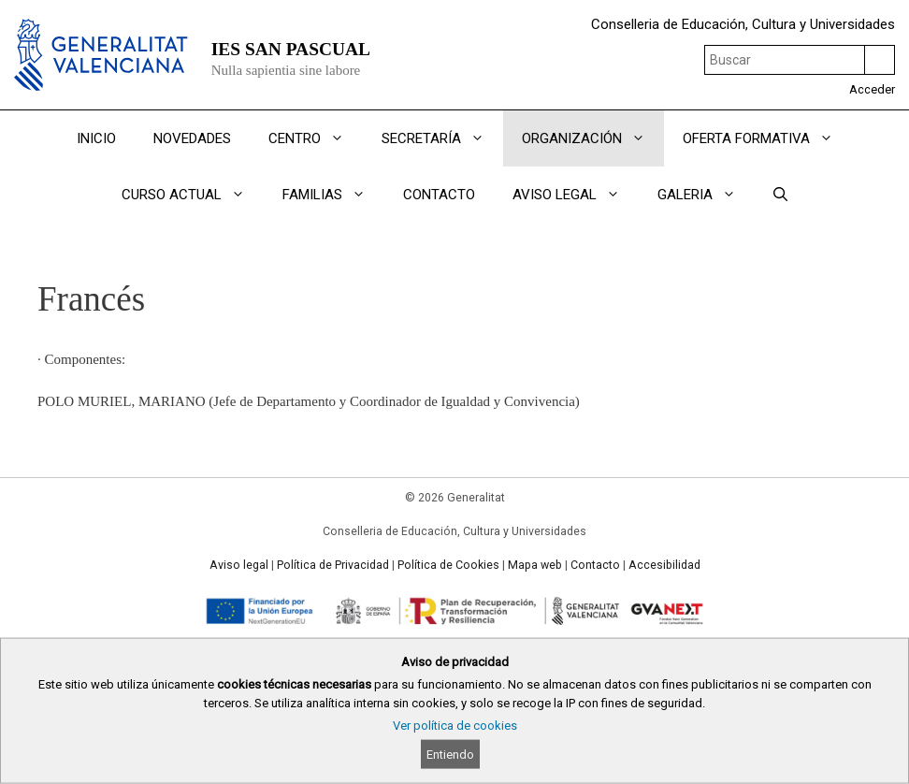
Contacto (595, 565)
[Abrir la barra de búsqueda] (780, 195)
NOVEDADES (192, 138)
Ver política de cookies (455, 726)
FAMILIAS (333, 195)
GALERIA (706, 195)
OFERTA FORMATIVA (767, 138)
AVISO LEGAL (575, 195)
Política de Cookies (448, 565)
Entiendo (450, 755)
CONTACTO (439, 194)
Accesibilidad (664, 565)
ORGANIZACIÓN (593, 138)
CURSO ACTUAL (193, 195)
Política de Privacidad (333, 565)
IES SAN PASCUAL (290, 49)
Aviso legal (238, 565)
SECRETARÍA (442, 138)
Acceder (872, 89)
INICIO (96, 138)
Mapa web (535, 565)
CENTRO (315, 138)
